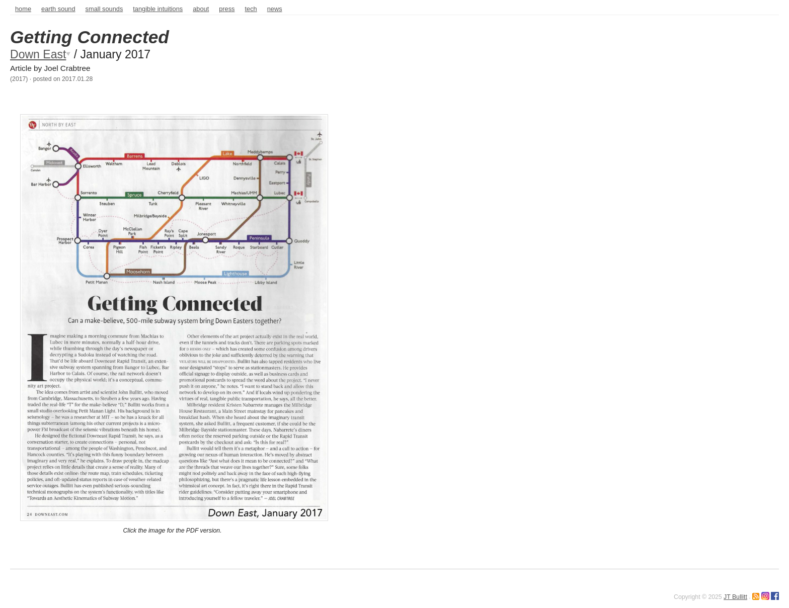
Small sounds (104, 9)
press (226, 9)
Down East (38, 54)
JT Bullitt (735, 596)
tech (251, 9)
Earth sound (58, 9)
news (274, 9)
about (201, 9)
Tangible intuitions (158, 9)
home (23, 9)
